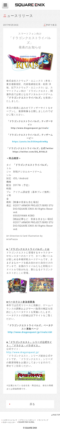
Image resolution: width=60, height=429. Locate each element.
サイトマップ (43, 420)
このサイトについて (10, 420)
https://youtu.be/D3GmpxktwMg (30, 141)
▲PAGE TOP (55, 415)
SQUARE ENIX (30, 5)
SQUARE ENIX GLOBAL (26, 422)
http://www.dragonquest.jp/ (22, 352)
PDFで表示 (50, 25)
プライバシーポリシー (28, 420)
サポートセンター (9, 422)
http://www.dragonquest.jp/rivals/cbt (30, 332)
